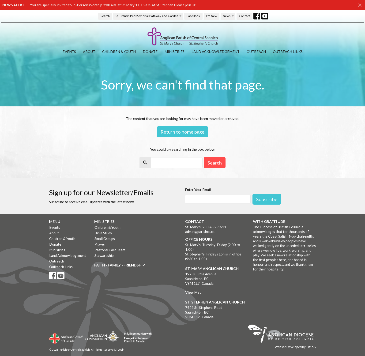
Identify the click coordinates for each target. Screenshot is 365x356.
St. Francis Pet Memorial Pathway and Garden (149, 16)
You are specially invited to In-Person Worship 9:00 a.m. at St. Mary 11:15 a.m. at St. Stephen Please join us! (113, 5)
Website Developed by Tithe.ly (295, 347)
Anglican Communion (102, 337)
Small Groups (104, 238)
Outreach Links (288, 51)
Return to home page (182, 132)
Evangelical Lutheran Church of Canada (136, 338)
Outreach (256, 51)
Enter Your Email (198, 189)
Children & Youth (119, 51)
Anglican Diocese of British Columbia (283, 334)
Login (121, 349)
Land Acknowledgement (216, 51)
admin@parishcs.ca (199, 231)
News (228, 16)
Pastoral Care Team (109, 250)
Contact (244, 16)
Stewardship (104, 255)
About (89, 51)
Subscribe (266, 199)
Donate (150, 51)
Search (105, 16)
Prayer (99, 244)
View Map (193, 292)
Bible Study (103, 233)
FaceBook (193, 16)
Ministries (174, 51)
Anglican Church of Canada (66, 338)
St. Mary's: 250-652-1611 (205, 227)
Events (69, 51)
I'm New (211, 16)
